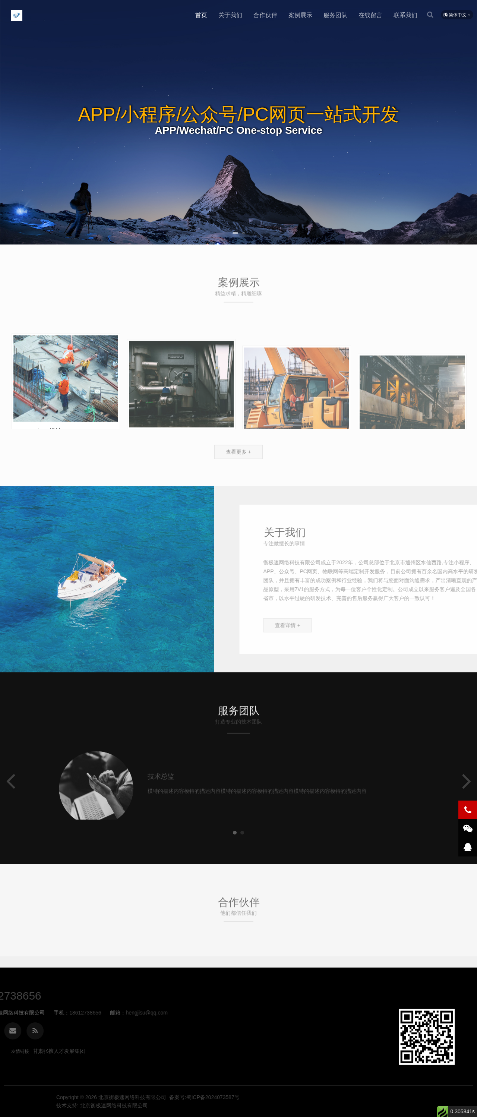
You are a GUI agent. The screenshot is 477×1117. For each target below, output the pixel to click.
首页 (201, 15)
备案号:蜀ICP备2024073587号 (416, 1097)
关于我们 (230, 15)
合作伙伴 (265, 15)
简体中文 (457, 15)
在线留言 (370, 15)
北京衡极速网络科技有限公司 (16, 15)
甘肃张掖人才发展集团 (59, 1051)
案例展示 (300, 15)
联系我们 (405, 15)
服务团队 (335, 15)
